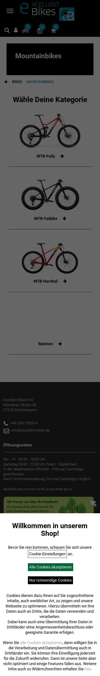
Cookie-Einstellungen (47, 554)
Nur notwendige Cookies (50, 580)
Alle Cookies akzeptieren (50, 567)
